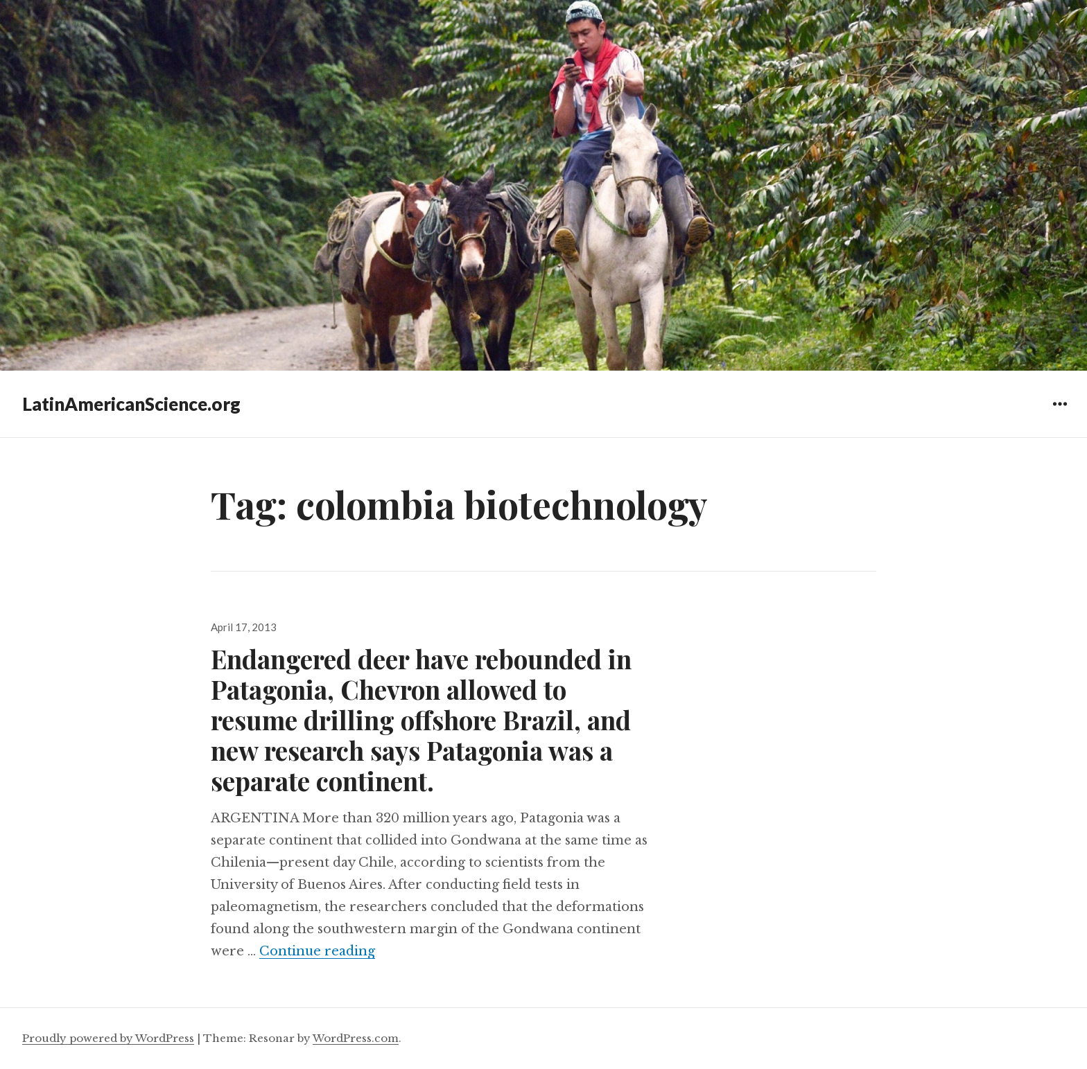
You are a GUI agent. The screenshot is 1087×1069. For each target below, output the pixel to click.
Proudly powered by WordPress (108, 1038)
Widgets (1059, 414)
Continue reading (317, 951)
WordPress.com (356, 1038)
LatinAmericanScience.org (131, 404)
